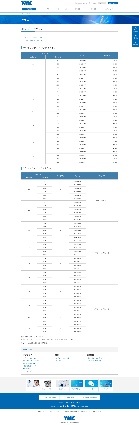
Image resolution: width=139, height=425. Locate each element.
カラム (33, 13)
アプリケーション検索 (63, 358)
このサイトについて (96, 411)
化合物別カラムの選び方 (95, 358)
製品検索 (58, 360)
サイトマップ (41, 411)
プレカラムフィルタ (30, 358)
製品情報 (28, 13)
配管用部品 (27, 368)
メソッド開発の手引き (94, 360)
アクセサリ (39, 13)
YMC (22, 13)
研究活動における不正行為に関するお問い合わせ (75, 411)
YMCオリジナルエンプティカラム (35, 37)
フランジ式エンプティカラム (33, 40)
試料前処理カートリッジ (31, 366)
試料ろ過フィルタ (29, 363)
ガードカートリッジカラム (32, 360)
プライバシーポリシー (54, 411)
